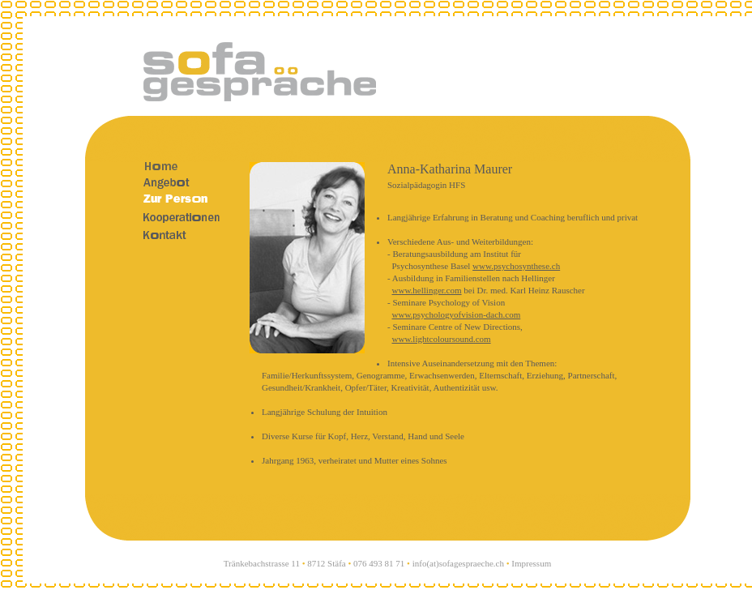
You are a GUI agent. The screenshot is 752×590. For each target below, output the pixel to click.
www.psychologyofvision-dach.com (456, 314)
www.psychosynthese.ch (516, 266)
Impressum (531, 563)
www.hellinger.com (427, 290)
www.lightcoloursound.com (441, 339)
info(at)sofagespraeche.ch (458, 563)
